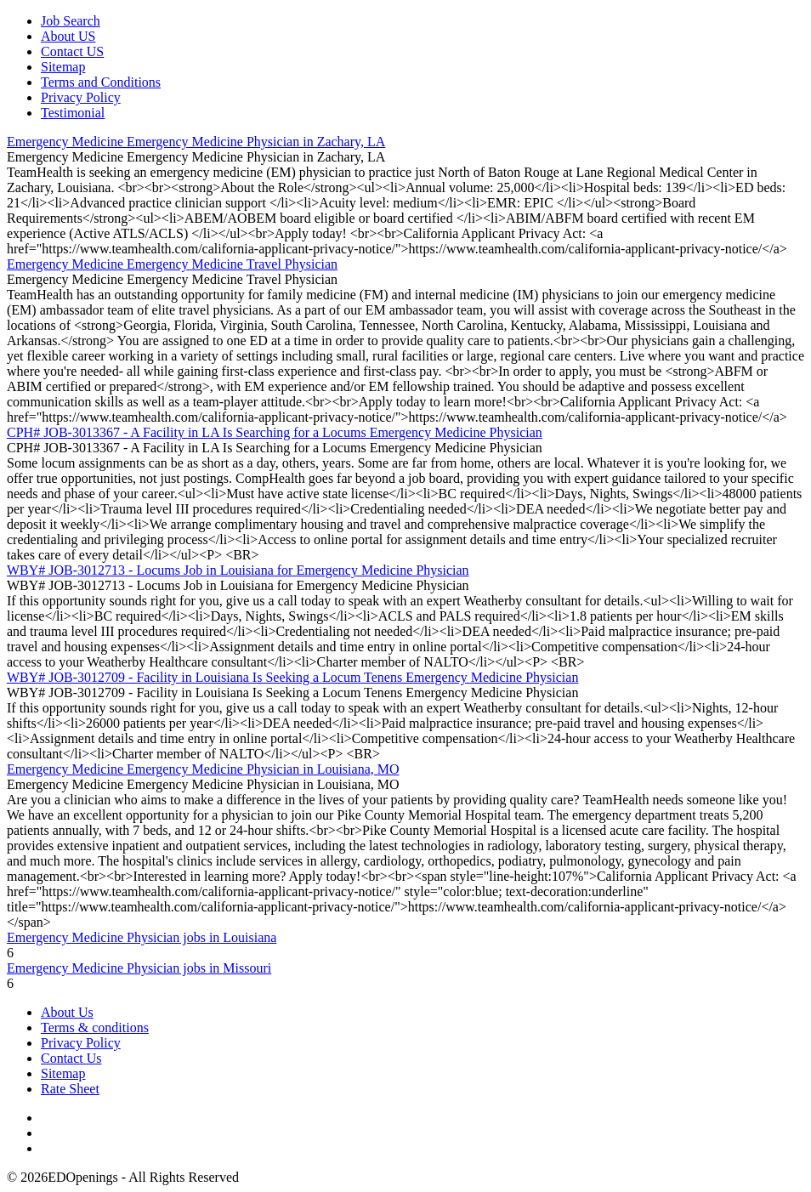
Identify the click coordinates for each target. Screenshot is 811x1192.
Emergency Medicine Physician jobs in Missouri (139, 968)
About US (68, 36)
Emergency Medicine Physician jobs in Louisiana (141, 937)
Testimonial (73, 112)
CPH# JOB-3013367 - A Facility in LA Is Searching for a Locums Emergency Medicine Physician (274, 432)
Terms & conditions (95, 1027)
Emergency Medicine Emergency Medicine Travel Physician (172, 264)
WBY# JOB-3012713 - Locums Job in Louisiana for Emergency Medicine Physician (238, 570)
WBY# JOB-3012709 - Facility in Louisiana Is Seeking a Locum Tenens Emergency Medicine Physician (292, 677)
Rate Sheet (70, 1088)
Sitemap (63, 67)
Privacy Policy (81, 97)
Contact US (72, 51)
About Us (67, 1012)
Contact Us (71, 1058)
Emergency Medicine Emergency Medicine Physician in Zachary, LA (196, 141)
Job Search (70, 21)
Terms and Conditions (101, 82)
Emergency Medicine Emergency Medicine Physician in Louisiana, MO (203, 769)
